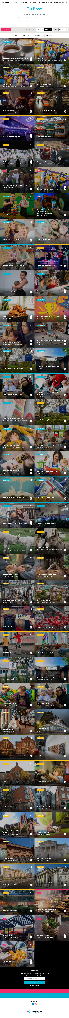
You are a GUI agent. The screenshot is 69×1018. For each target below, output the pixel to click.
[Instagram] (36, 1001)
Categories (38, 32)
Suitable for (27, 32)
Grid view (48, 27)
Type (17, 32)
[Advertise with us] (66, 2)
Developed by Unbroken (62, 1015)
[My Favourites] (63, 2)
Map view (40, 27)
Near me (6, 27)
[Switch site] (10, 2)
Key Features (50, 32)
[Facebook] (33, 1001)
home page (38, 18)
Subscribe (34, 980)
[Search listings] (16, 2)
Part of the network (34, 988)
